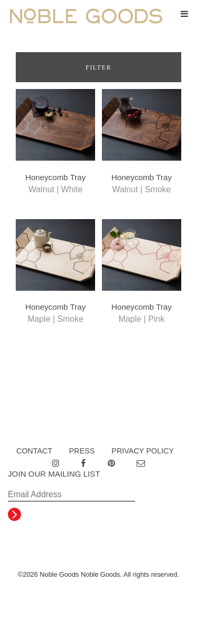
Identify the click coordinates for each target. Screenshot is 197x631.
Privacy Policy (142, 451)
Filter (98, 67)
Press (82, 451)
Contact (34, 451)
